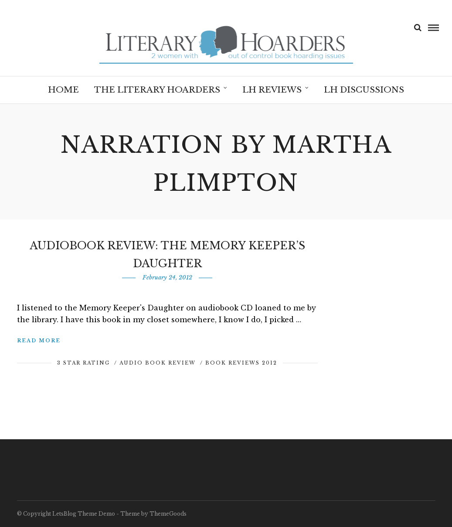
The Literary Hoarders (157, 90)
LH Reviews (272, 90)
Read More (39, 341)
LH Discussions (364, 90)
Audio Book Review (157, 363)
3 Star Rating (83, 363)
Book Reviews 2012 (241, 363)
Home (63, 90)
